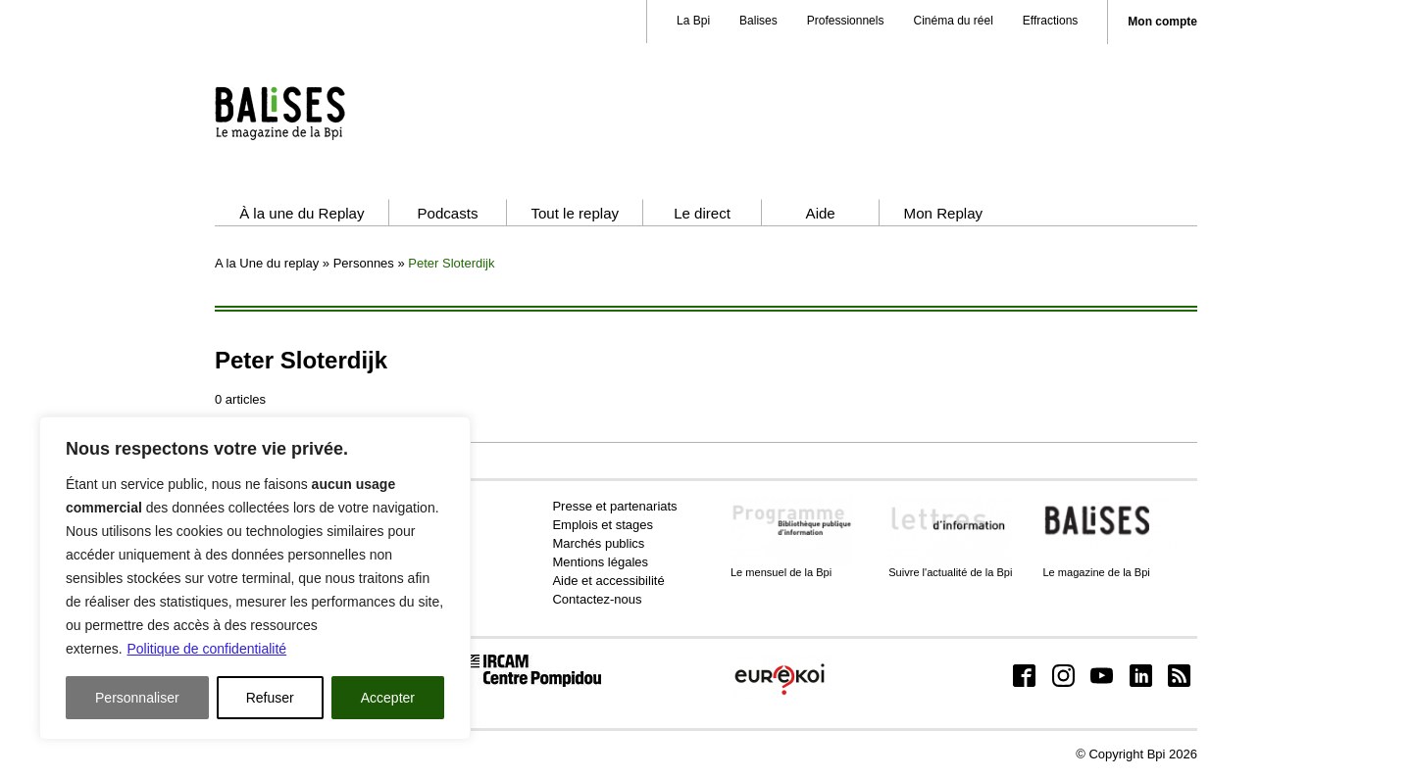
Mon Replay (943, 213)
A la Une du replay (267, 263)
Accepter (388, 698)
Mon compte (1162, 22)
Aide (820, 213)
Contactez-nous (596, 599)
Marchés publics (598, 543)
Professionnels (845, 20)
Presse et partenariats (614, 506)
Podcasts (447, 213)
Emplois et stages (602, 524)
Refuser (270, 698)
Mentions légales (600, 562)
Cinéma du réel (952, 20)
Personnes (363, 263)
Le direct (702, 213)
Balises (758, 20)
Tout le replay (574, 213)
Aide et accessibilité (608, 580)
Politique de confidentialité (206, 649)
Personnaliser (137, 698)
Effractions (1050, 20)
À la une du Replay (301, 213)
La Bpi (693, 20)
